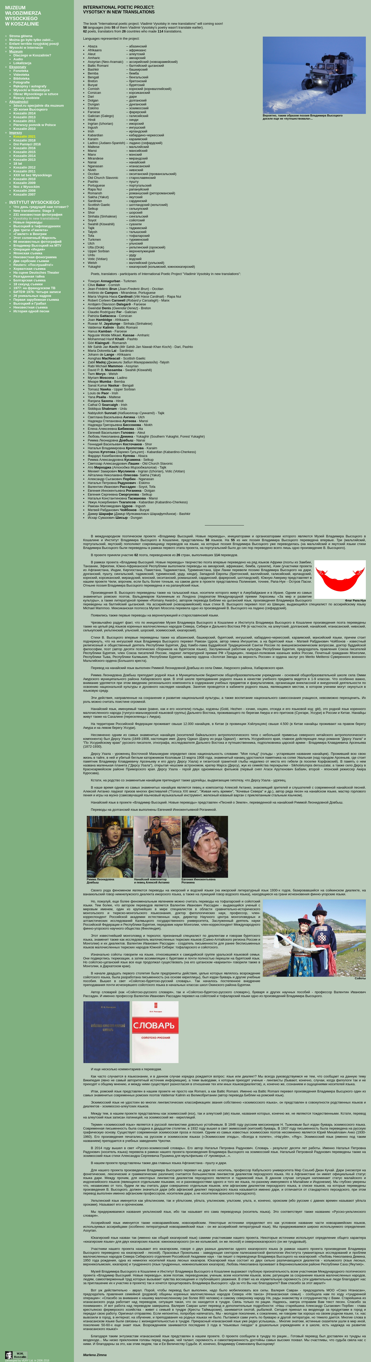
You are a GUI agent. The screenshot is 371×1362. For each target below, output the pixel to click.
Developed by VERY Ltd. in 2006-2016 (27, 1360)
